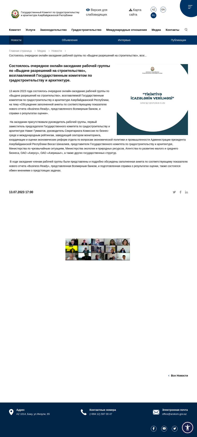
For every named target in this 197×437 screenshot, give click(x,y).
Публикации (178, 40)
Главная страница (20, 50)
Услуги (30, 29)
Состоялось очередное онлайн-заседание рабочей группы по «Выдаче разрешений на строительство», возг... (78, 55)
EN (163, 9)
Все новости (179, 375)
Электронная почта (175, 409)
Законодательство (53, 29)
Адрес (20, 409)
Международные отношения (126, 29)
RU (153, 15)
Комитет (15, 29)
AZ (153, 9)
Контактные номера (102, 409)
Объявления (70, 40)
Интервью (124, 40)
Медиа (156, 29)
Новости (16, 40)
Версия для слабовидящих (96, 12)
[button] (187, 427)
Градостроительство (86, 29)
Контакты (172, 29)
